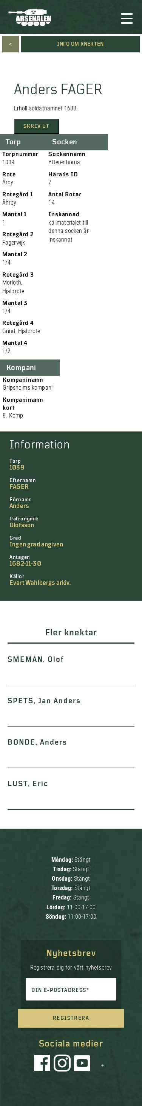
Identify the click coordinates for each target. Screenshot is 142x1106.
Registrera (71, 1018)
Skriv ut (36, 126)
